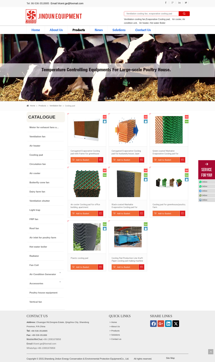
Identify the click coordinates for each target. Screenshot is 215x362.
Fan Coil (34, 265)
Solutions (118, 30)
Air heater (34, 145)
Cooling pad (36, 155)
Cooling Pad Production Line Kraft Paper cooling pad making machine (127, 259)
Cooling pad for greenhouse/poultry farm (169, 205)
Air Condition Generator (42, 274)
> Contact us (115, 339)
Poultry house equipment (43, 292)
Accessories (36, 283)
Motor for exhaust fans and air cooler (46, 127)
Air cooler (34, 173)
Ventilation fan (37, 136)
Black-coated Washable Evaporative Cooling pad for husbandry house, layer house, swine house (125, 205)
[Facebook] (153, 323)
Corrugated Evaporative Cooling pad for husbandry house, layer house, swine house (126, 152)
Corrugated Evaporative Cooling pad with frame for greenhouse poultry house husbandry (85, 152)
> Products (114, 331)
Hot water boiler (38, 246)
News (99, 30)
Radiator (34, 256)
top (210, 351)
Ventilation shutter (39, 201)
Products (78, 30)
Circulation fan (37, 164)
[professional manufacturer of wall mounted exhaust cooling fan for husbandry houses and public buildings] (53, 16)
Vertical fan (35, 302)
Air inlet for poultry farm (42, 237)
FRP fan (33, 219)
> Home (113, 322)
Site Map (170, 358)
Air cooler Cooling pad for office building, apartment (85, 205)
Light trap (34, 210)
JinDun (204, 182)
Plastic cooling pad (79, 258)
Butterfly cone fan (39, 182)
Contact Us (143, 30)
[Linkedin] (168, 323)
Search (184, 13)
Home (35, 30)
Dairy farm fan (37, 191)
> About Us (114, 326)
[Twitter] (175, 323)
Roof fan (34, 228)
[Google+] (161, 323)
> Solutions (114, 335)
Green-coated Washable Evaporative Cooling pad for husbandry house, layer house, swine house (166, 152)
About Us (56, 30)
